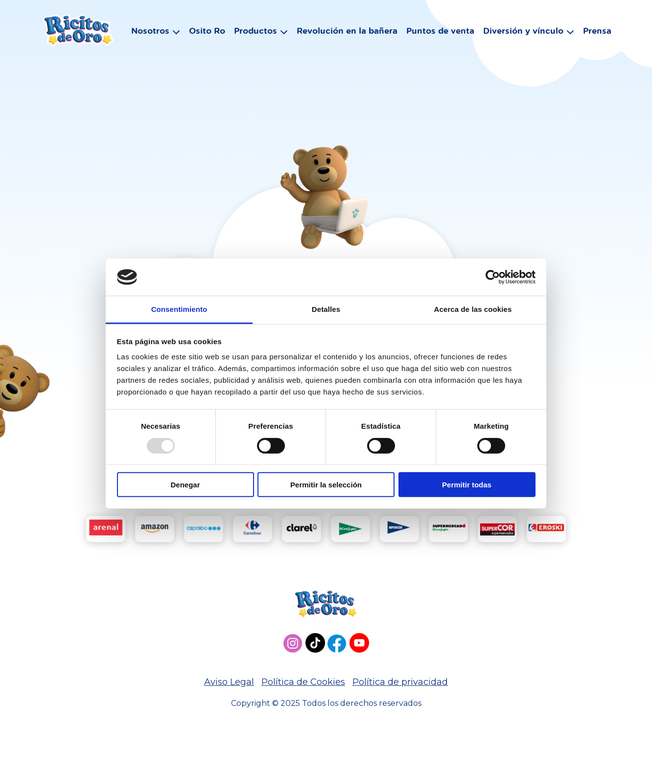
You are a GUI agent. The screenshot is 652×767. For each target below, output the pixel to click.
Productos (254, 32)
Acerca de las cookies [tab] (473, 309)
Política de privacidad (400, 682)
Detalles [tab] (326, 309)
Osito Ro (205, 32)
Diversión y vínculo (522, 32)
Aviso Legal (229, 682)
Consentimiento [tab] (179, 309)
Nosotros (149, 32)
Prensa (596, 32)
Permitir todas (466, 485)
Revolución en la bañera (345, 32)
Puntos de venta (439, 32)
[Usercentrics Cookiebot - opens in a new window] (493, 277)
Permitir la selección (326, 485)
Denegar (185, 485)
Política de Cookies (303, 682)
